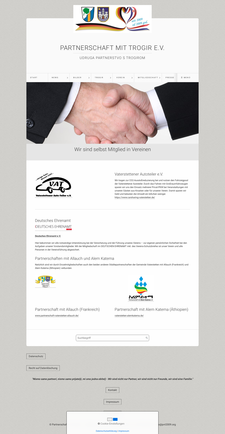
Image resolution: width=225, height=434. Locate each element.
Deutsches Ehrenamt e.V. (48, 236)
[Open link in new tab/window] (53, 185)
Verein (120, 78)
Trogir (99, 78)
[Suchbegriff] (112, 338)
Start (33, 78)
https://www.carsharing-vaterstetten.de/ (135, 197)
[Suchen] (146, 338)
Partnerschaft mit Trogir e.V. (112, 48)
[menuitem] (37, 77)
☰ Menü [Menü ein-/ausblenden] (185, 78)
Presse (170, 78)
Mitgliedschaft (148, 78)
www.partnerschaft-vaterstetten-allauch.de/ (57, 315)
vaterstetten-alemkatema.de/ (129, 315)
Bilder (77, 78)
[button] (35, 356)
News (55, 78)
